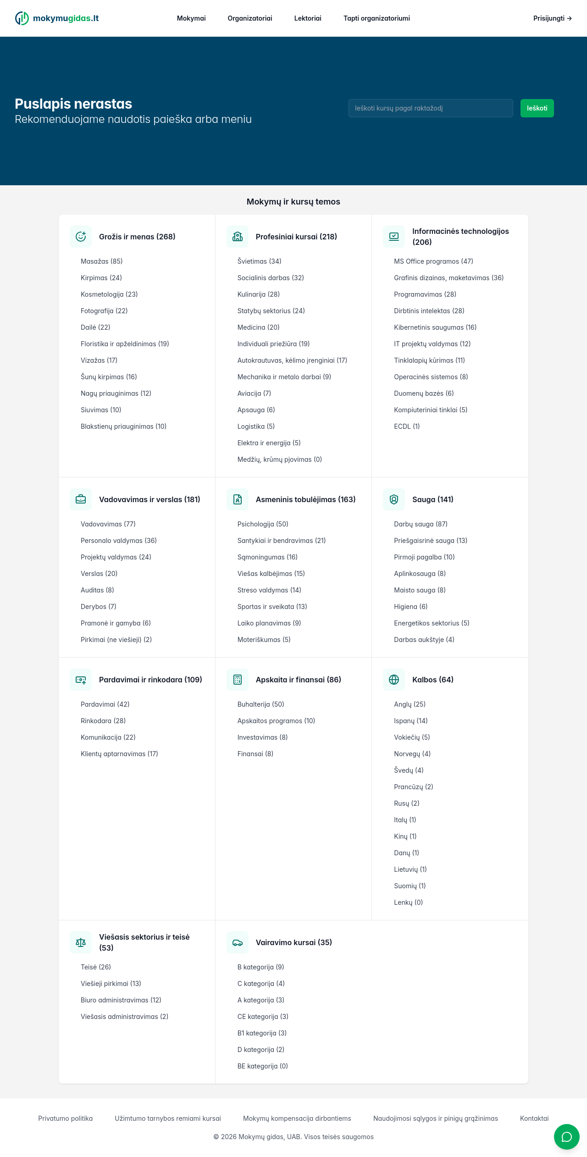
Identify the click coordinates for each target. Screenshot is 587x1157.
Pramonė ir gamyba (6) (116, 623)
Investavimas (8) (263, 737)
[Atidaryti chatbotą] (567, 1137)
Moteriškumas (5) (264, 639)
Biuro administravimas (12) (121, 1000)
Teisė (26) (96, 967)
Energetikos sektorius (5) (432, 623)
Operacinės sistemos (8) (431, 377)
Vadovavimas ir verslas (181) (149, 499)
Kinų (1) (405, 836)
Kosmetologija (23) (109, 294)
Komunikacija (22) (108, 737)
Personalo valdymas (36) (119, 540)
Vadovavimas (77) (108, 524)
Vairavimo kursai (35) (294, 942)
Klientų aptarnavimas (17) (119, 754)
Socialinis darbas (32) (271, 278)
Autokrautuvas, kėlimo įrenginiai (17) (293, 360)
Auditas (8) (97, 590)
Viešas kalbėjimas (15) (271, 573)
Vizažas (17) (99, 360)
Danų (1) (406, 853)
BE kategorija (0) (263, 1066)
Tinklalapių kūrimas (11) (429, 360)
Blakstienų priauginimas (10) (124, 426)
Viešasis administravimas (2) (125, 1016)
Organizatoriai (250, 18)
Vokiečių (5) (412, 737)
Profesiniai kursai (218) (297, 236)
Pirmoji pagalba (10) (424, 557)
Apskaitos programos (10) (277, 721)
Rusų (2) (407, 803)
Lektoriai (307, 18)
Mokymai (191, 18)
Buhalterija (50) (261, 704)
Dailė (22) (96, 327)
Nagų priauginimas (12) (116, 393)
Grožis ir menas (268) (137, 236)
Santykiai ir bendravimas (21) (282, 540)
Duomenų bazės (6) (424, 393)
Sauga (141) (433, 499)
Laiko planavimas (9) (269, 623)
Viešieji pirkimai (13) (111, 983)
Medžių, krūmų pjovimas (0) (280, 459)
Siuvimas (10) (101, 410)
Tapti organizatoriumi (376, 18)
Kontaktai (534, 1118)
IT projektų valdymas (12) (432, 344)
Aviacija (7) (254, 393)
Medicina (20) (259, 327)
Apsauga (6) (256, 410)
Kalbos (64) (433, 679)
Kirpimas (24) (101, 278)
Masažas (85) (102, 261)
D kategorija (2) (261, 1049)
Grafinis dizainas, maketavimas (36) (449, 278)
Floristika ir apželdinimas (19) (125, 344)
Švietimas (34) (260, 261)
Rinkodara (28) (103, 721)
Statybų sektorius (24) (271, 311)
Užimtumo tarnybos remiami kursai (168, 1118)
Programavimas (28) (425, 294)
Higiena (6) (411, 606)
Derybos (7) (98, 606)
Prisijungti (552, 18)
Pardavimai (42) (105, 704)
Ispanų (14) (411, 721)
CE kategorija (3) (263, 1016)
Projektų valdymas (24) (116, 557)
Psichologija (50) (263, 524)
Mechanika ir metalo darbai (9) (285, 377)
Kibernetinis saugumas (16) (435, 327)
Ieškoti (537, 108)
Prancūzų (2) (413, 787)
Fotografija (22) (104, 311)
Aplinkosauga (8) (420, 573)
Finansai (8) (256, 754)
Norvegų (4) (412, 754)
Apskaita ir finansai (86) (299, 679)
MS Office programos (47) (433, 261)
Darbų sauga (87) (421, 524)
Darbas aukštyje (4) (424, 639)
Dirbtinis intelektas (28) (429, 311)
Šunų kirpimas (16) (109, 377)
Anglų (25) (410, 704)
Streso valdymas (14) (270, 590)
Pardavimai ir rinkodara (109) (150, 679)
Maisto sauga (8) (420, 590)
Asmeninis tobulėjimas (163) (306, 499)
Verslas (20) (99, 573)
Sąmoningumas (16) (268, 557)
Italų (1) (405, 820)
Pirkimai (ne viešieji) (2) (116, 639)
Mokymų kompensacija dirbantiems (297, 1118)
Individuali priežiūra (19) (274, 344)
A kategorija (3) (261, 1000)
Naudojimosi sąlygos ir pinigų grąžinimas (435, 1118)
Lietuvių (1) (410, 869)
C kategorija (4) (261, 983)
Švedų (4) (409, 770)
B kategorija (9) (261, 967)
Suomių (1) (410, 886)
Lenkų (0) (408, 902)
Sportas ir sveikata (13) (272, 606)
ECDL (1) (407, 426)
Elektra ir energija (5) (269, 443)
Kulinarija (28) (259, 294)
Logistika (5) (256, 426)
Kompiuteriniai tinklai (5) (430, 410)
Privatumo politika (65, 1118)
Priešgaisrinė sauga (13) (430, 540)
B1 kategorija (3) (262, 1033)
